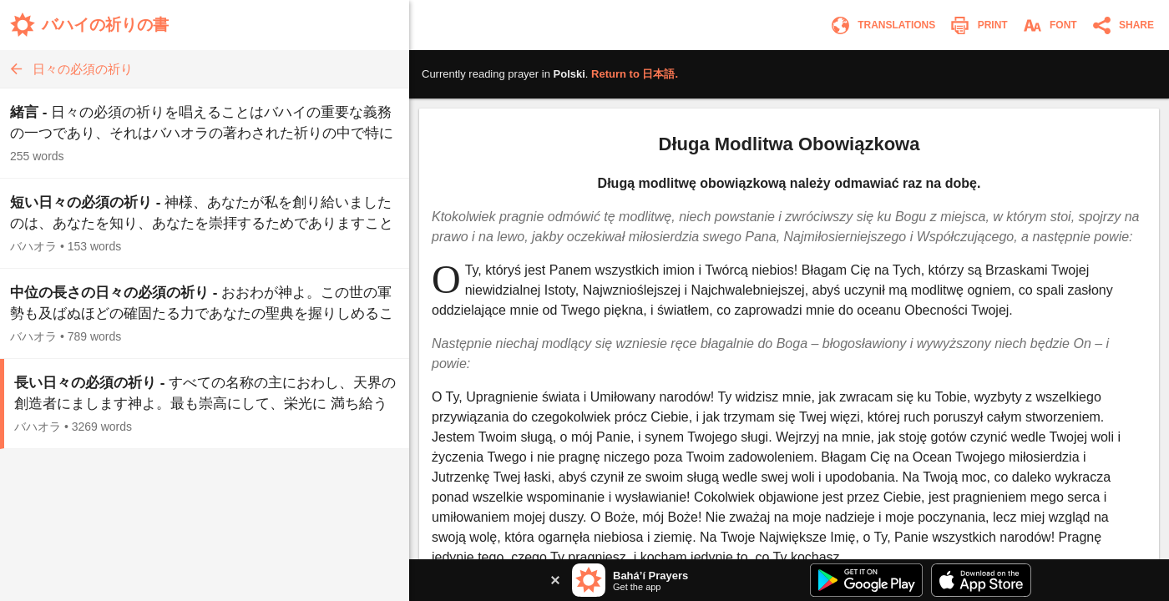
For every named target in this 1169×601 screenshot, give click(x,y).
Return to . (634, 74)
